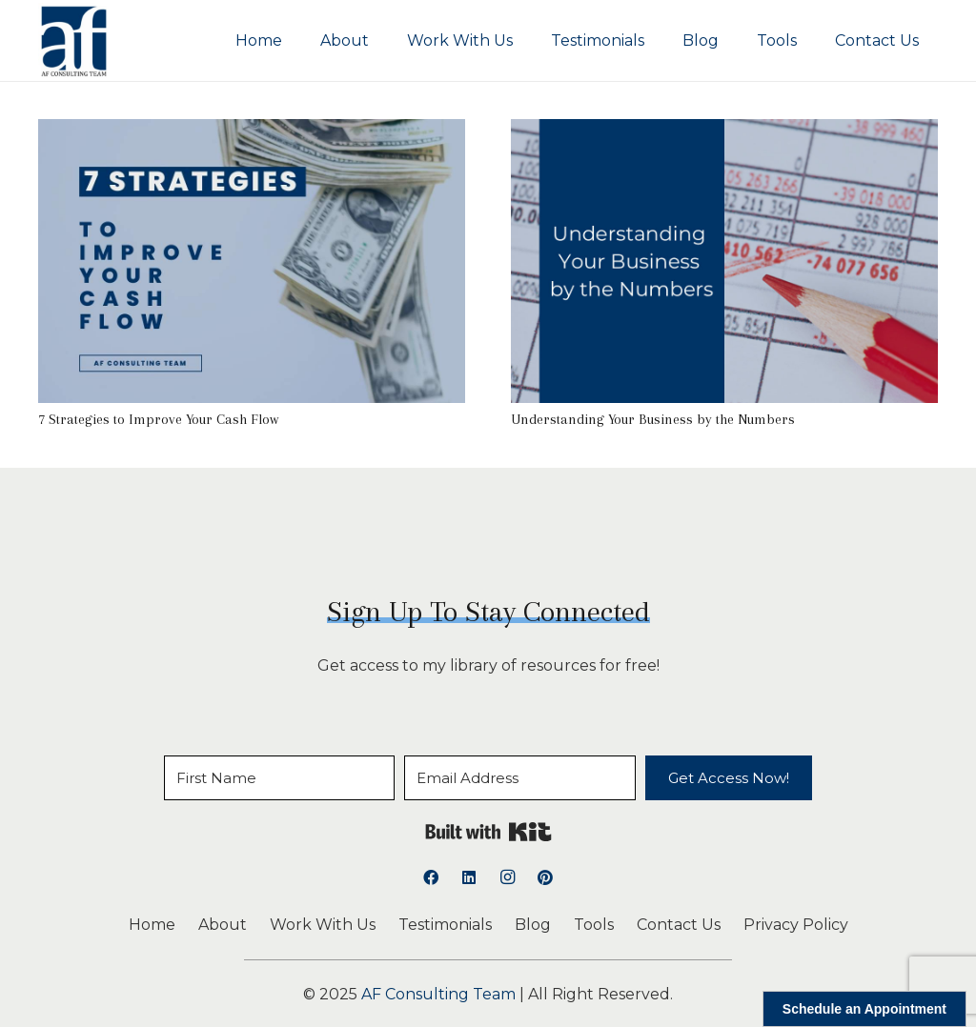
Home (152, 925)
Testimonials (445, 925)
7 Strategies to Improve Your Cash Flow (158, 419)
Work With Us (323, 925)
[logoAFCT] (74, 41)
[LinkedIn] (469, 877)
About (222, 925)
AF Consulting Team (438, 994)
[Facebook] (431, 877)
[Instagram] (507, 877)
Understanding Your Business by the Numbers (653, 419)
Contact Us (679, 925)
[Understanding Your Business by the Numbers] (724, 132)
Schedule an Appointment (864, 1009)
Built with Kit (488, 832)
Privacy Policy (795, 925)
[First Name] (279, 777)
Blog (533, 925)
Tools (594, 925)
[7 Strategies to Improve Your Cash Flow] (251, 132)
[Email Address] (519, 777)
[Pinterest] (545, 877)
